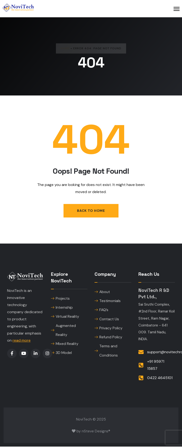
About (102, 292)
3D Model (61, 354)
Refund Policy (108, 338)
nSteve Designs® (96, 432)
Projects (60, 298)
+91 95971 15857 (155, 366)
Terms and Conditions (106, 352)
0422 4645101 (160, 379)
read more (22, 340)
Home (65, 48)
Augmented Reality (63, 331)
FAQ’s (101, 310)
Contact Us (107, 319)
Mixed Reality (64, 345)
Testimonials (108, 301)
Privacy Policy (109, 329)
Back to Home (91, 210)
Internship (62, 308)
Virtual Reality (65, 317)
